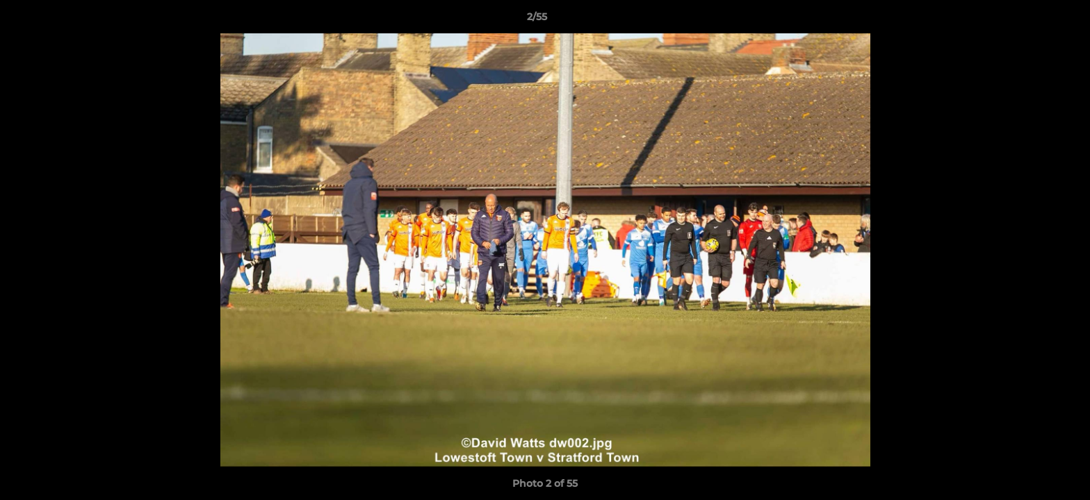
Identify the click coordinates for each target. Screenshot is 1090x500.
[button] (1031, 20)
